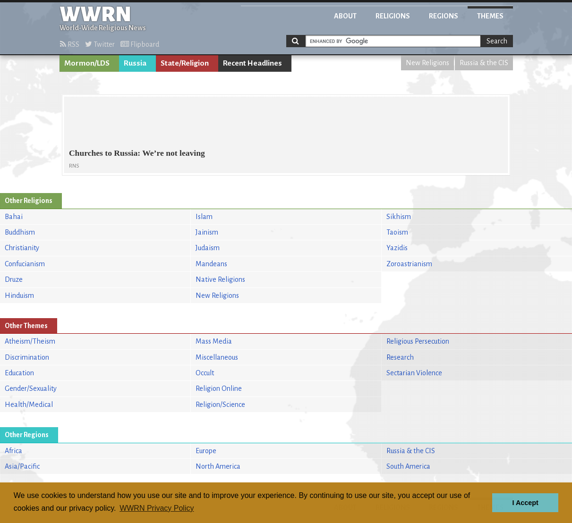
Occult (205, 373)
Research (400, 357)
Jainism (207, 232)
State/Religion (185, 63)
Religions (393, 16)
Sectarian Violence (414, 373)
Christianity (22, 248)
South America (408, 466)
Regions (443, 16)
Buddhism (20, 232)
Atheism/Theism (30, 341)
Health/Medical (29, 404)
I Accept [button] (525, 502)
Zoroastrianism (409, 264)
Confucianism (25, 264)
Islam (204, 216)
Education (19, 373)
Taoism (397, 232)
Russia (135, 63)
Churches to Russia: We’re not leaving (137, 153)
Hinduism (19, 295)
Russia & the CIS (484, 63)
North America (218, 466)
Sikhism (398, 216)
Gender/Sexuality (31, 388)
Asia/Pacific (22, 466)
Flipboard (139, 44)
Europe (206, 451)
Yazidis (397, 248)
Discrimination (27, 357)
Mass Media (214, 341)
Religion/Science (220, 404)
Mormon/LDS (87, 63)
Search (497, 41)
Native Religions (220, 279)
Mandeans (211, 264)
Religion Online (219, 388)
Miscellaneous (217, 357)
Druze (14, 279)
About (345, 16)
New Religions (427, 63)
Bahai (14, 216)
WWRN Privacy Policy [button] (157, 508)
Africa (13, 451)
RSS (69, 44)
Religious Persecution (417, 341)
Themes (490, 16)
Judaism (208, 248)
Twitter (100, 44)
